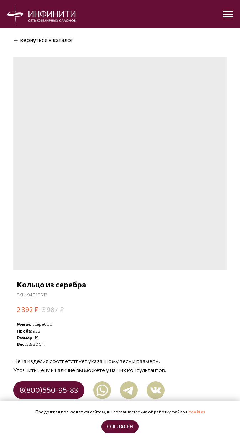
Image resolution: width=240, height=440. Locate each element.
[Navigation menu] (228, 14)
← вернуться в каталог (43, 39)
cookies (196, 411)
